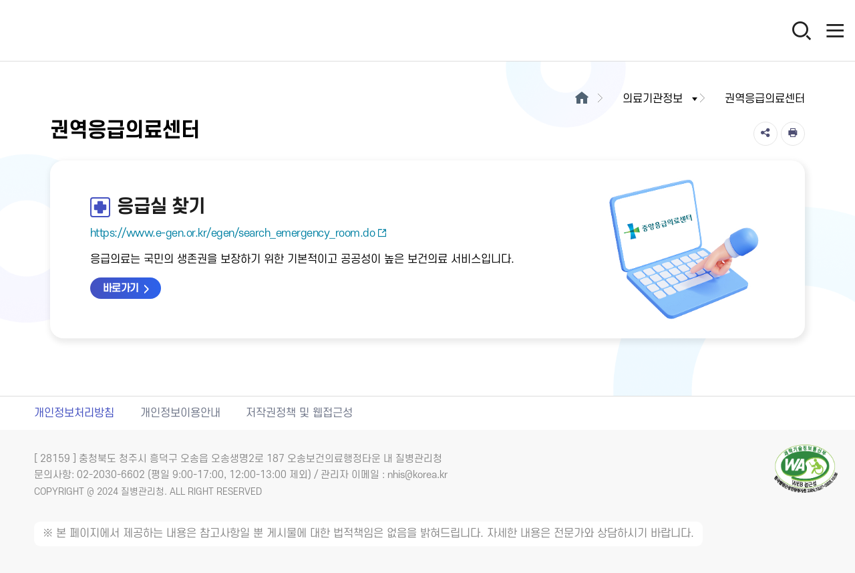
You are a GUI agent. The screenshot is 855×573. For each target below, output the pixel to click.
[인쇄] (793, 134)
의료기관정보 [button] (661, 99)
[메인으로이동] (581, 99)
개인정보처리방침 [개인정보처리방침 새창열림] (74, 413)
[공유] (765, 134)
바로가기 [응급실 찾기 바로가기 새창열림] (121, 288)
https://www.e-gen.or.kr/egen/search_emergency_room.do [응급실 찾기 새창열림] (238, 233)
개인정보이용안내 (180, 413)
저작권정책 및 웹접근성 (299, 413)
